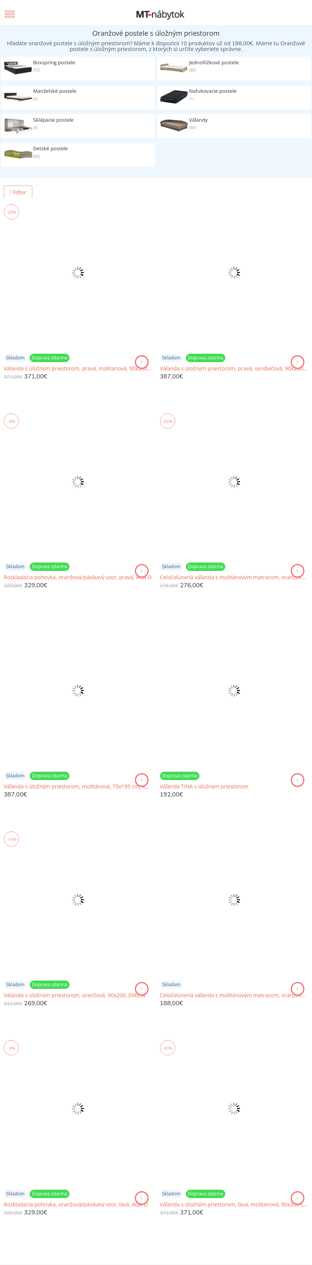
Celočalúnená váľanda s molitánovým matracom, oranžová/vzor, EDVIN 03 (234, 995)
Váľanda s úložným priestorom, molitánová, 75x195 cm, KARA (78, 786)
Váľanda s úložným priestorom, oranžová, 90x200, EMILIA (74, 995)
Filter (18, 192)
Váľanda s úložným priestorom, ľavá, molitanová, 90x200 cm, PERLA (234, 1204)
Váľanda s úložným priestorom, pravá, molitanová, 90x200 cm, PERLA (78, 368)
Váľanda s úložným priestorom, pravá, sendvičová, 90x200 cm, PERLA (234, 368)
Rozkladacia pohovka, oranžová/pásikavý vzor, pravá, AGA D (78, 577)
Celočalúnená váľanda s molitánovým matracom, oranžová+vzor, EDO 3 (234, 577)
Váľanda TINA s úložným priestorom (204, 786)
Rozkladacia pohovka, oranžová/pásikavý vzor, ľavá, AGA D (75, 1204)
